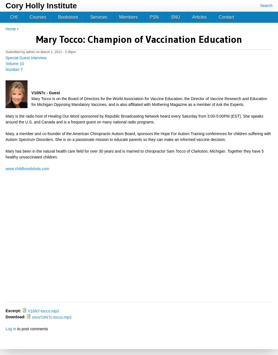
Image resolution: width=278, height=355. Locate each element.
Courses (38, 17)
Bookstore (68, 17)
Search (266, 5)
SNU (175, 17)
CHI (14, 17)
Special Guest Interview (26, 58)
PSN (154, 17)
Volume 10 (15, 63)
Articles (199, 17)
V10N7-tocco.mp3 (43, 311)
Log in (11, 329)
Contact (226, 17)
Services (98, 17)
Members (128, 17)
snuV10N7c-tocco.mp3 (51, 317)
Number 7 (14, 69)
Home (11, 29)
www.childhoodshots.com (27, 169)
